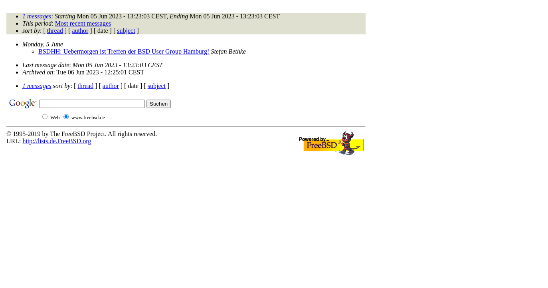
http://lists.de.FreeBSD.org (56, 141)
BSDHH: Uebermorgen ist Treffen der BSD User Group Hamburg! (123, 51)
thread (55, 30)
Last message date (45, 65)
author (80, 30)
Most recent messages (83, 23)
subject (126, 30)
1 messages (36, 16)
